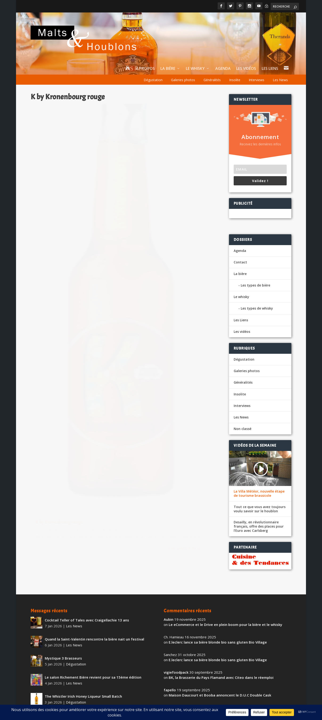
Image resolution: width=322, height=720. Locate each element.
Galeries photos (183, 80)
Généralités (212, 80)
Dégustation (153, 80)
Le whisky (195, 69)
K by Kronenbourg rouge (59, 340)
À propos (145, 69)
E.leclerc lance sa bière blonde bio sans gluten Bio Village (218, 627)
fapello (170, 674)
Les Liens (270, 69)
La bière (167, 69)
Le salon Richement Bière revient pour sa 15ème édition (93, 661)
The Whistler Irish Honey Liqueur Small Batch (83, 680)
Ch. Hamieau (49, 348)
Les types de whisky (257, 308)
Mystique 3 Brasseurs (63, 642)
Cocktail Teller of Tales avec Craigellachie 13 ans (87, 604)
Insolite (234, 80)
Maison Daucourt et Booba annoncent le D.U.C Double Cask (220, 679)
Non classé (242, 428)
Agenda (223, 69)
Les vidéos (246, 69)
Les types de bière (255, 285)
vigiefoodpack (176, 656)
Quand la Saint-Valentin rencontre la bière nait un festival (94, 623)
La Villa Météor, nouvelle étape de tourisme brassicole (259, 493)
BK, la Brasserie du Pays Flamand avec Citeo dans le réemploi (221, 662)
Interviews (256, 80)
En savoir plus (102, 386)
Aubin (168, 603)
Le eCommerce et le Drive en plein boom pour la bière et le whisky (225, 609)
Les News (280, 80)
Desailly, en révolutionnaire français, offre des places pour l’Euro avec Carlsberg (259, 526)
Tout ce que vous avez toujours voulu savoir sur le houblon (259, 509)
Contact (240, 262)
